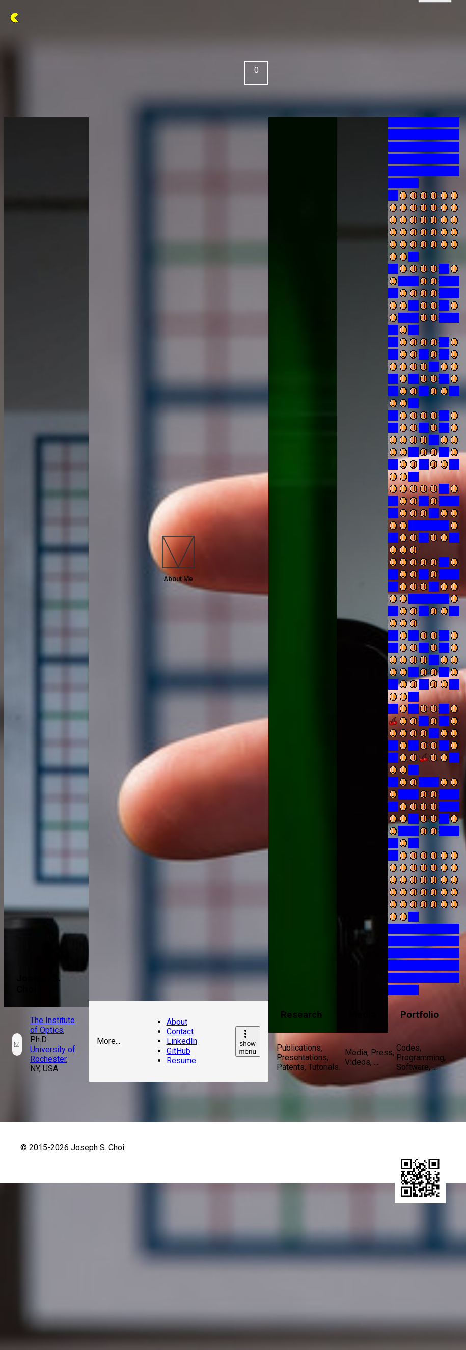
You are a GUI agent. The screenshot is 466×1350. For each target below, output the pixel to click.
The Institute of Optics (52, 1025)
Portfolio (419, 1015)
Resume (181, 1060)
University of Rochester (52, 1054)
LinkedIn (182, 1041)
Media (362, 1015)
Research (301, 1015)
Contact (180, 1031)
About (177, 1022)
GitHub (178, 1051)
